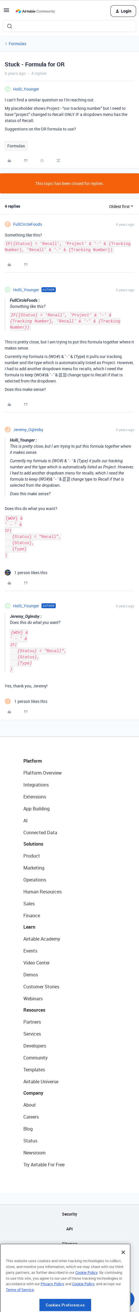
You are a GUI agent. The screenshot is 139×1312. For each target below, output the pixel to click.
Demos (30, 974)
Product (31, 856)
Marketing (33, 868)
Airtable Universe (40, 1081)
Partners (32, 1022)
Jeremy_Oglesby (28, 429)
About (29, 1105)
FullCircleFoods (27, 224)
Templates (34, 1069)
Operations (34, 880)
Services (32, 1034)
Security (69, 1214)
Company (33, 1093)
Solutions (33, 844)
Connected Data (40, 832)
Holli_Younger (26, 89)
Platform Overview (42, 773)
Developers (34, 1046)
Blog (28, 1129)
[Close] (123, 1273)
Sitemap (69, 1243)
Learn (29, 927)
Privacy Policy (52, 1304)
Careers (31, 1117)
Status (30, 1141)
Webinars (33, 998)
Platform (32, 761)
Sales (29, 903)
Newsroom (34, 1152)
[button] (6, 12)
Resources (34, 1010)
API (69, 1229)
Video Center (36, 963)
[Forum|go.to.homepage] (35, 11)
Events (30, 951)
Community (35, 1057)
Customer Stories (41, 986)
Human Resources (42, 891)
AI (25, 820)
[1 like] (26, 572)
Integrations (36, 785)
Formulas (17, 43)
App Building (36, 808)
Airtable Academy (41, 939)
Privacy (70, 1258)
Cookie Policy (86, 1293)
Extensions (34, 796)
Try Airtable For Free (44, 1164)
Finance (31, 915)
